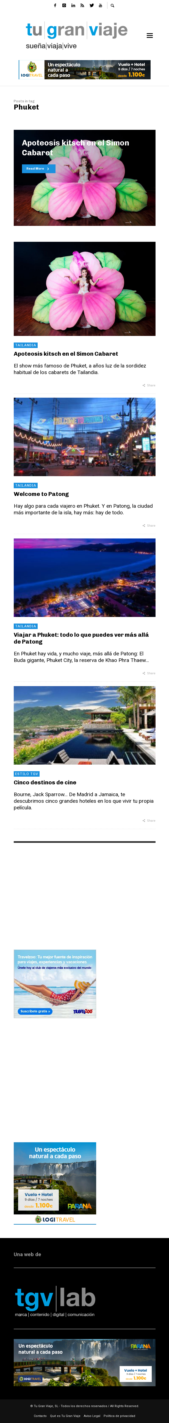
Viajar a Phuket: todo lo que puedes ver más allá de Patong (81, 638)
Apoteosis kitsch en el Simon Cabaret (66, 353)
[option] (85, 178)
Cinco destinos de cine (45, 782)
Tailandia (25, 345)
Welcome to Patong (41, 493)
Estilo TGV (26, 774)
